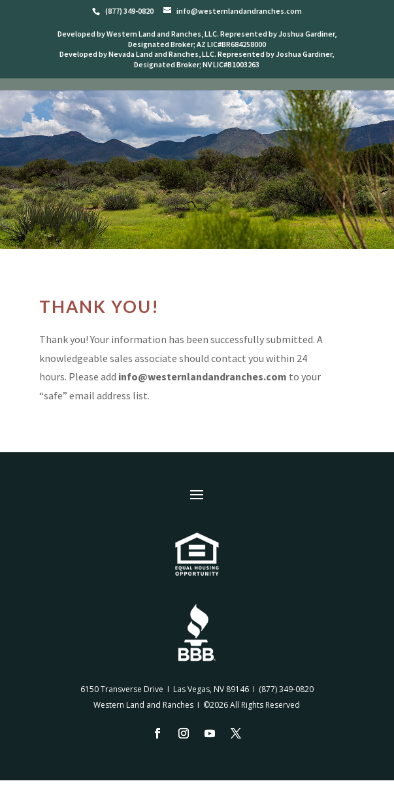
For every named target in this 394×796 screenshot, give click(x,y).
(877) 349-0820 (286, 689)
